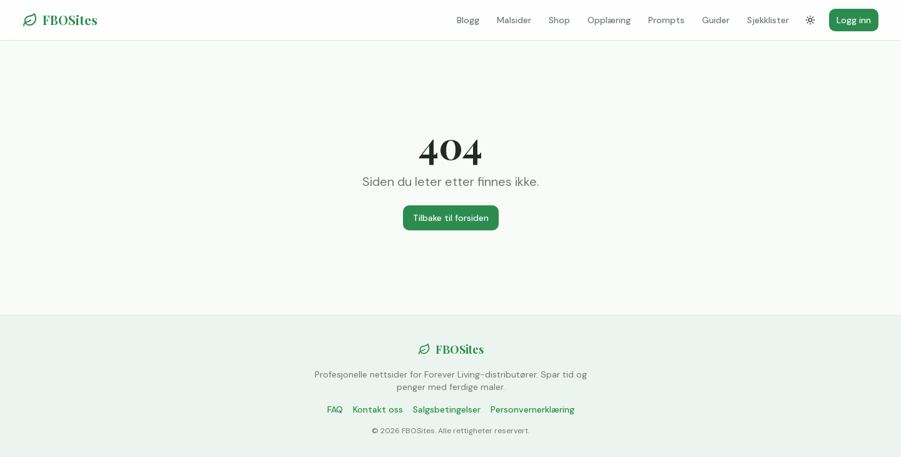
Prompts (666, 20)
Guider (716, 20)
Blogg (468, 20)
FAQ (335, 409)
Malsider (514, 20)
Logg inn (854, 20)
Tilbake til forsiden (451, 217)
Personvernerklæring (532, 409)
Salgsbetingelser (447, 409)
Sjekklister (768, 20)
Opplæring (609, 20)
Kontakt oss (378, 409)
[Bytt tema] (810, 20)
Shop (559, 20)
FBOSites (60, 19)
